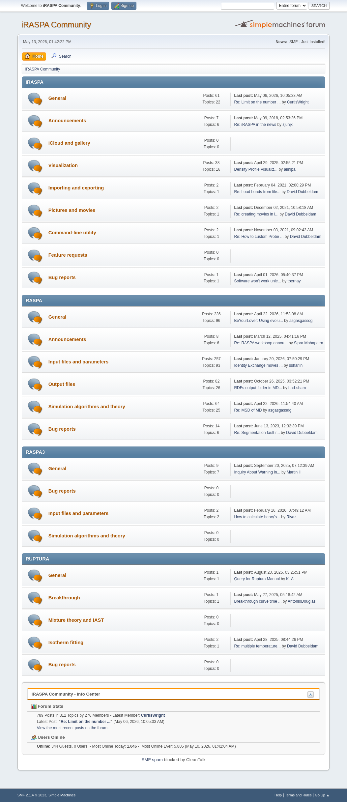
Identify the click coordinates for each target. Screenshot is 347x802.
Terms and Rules (298, 795)
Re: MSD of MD (248, 410)
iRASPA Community (56, 24)
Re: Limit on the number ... (257, 102)
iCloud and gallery (69, 143)
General (57, 98)
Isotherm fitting (66, 642)
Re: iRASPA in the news (255, 124)
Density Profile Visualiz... (255, 169)
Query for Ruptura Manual (257, 579)
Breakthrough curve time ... (257, 601)
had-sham (297, 388)
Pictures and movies (72, 210)
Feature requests (67, 255)
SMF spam (151, 759)
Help (278, 795)
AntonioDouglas (302, 601)
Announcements (67, 120)
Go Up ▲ (322, 795)
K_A (290, 579)
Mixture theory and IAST (76, 620)
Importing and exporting (76, 187)
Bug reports (62, 277)
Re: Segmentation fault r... (257, 432)
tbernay (294, 281)
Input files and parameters (78, 361)
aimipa (289, 169)
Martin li (294, 472)
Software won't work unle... (257, 281)
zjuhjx (287, 124)
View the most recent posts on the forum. (73, 728)
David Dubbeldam (302, 191)
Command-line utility (72, 232)
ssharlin (296, 365)
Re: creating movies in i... (256, 214)
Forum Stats (47, 706)
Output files (61, 384)
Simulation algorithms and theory (86, 406)
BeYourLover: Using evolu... (258, 320)
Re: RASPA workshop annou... (260, 343)
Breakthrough (64, 597)
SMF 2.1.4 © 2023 (31, 795)
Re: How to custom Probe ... (258, 236)
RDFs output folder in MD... (258, 388)
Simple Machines (61, 795)
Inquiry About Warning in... (257, 472)
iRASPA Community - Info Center (66, 694)
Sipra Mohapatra (308, 343)
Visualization (63, 165)
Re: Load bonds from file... (257, 191)
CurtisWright (298, 102)
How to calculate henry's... (257, 517)
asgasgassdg (301, 320)
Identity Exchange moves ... (258, 365)
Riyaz (291, 517)
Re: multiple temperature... (257, 646)
